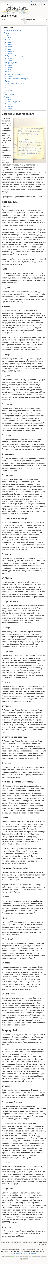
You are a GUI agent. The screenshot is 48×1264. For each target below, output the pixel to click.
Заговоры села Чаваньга (12, 31)
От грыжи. (8, 60)
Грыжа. (7, 81)
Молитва (8, 40)
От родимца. (9, 51)
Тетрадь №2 (8, 97)
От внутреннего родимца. (14, 74)
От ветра (8, 42)
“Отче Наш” (9, 90)
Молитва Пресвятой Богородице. (17, 79)
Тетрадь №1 (8, 33)
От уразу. (8, 69)
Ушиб (7, 35)
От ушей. (8, 37)
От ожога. (8, 108)
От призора (9, 53)
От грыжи (8, 49)
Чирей (7, 88)
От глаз (7, 85)
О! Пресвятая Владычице (14, 56)
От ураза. (8, 44)
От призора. (9, 67)
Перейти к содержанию (39, 2)
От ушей (8, 99)
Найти (22, 20)
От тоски (8, 92)
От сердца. (9, 47)
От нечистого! (10, 95)
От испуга (8, 58)
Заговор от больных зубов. (14, 83)
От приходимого (11, 63)
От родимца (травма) (12, 102)
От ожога (8, 76)
